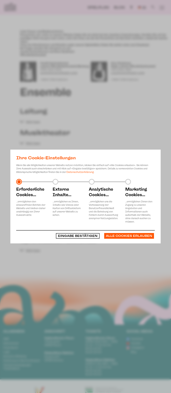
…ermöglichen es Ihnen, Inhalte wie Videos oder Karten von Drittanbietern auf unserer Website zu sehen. (67, 201)
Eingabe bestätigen (78, 236)
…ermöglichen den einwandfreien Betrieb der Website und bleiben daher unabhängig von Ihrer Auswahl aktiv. (31, 201)
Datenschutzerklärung (80, 172)
